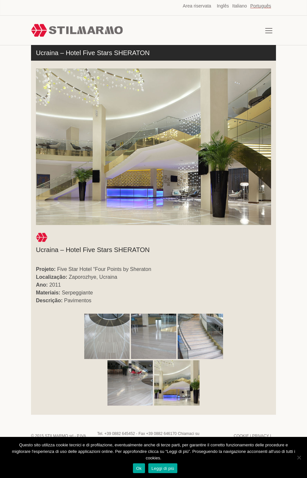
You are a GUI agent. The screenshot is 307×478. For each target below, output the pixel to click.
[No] (299, 457)
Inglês (223, 5)
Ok (139, 468)
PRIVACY (260, 436)
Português (260, 5)
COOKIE (241, 436)
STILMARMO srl (59, 436)
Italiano (239, 5)
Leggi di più (163, 468)
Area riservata (197, 5)
